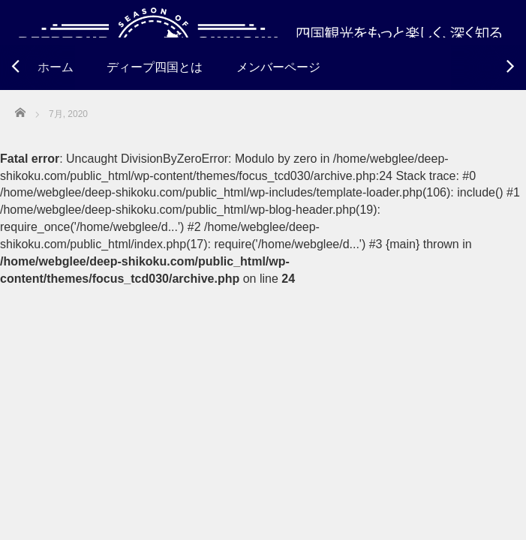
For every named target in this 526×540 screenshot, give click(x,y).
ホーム (56, 67)
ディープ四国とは (155, 67)
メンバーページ (278, 67)
